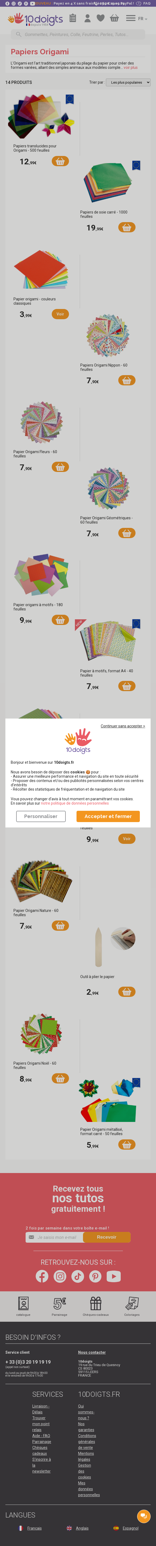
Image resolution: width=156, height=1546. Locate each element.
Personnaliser (40, 816)
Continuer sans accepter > (123, 726)
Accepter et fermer (108, 816)
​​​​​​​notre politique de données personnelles (75, 803)
